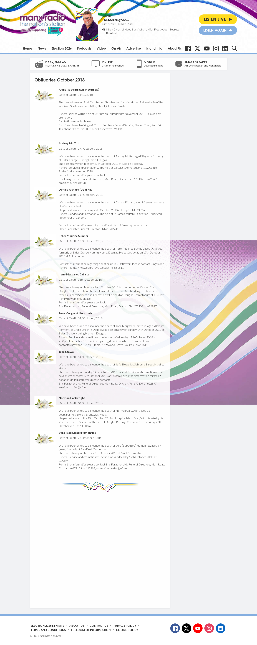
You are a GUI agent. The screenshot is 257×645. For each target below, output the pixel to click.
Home (27, 48)
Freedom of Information (91, 629)
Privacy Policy (125, 625)
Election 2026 (61, 48)
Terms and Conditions (48, 629)
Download (111, 33)
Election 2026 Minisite (47, 625)
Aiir (59, 635)
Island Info (154, 48)
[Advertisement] (101, 547)
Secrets (174, 29)
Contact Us (99, 625)
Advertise (133, 48)
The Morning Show (115, 20)
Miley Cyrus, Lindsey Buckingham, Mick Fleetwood (137, 29)
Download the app (153, 65)
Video (101, 48)
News (42, 48)
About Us (175, 48)
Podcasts (84, 48)
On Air (116, 48)
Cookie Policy (127, 629)
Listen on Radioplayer (113, 65)
